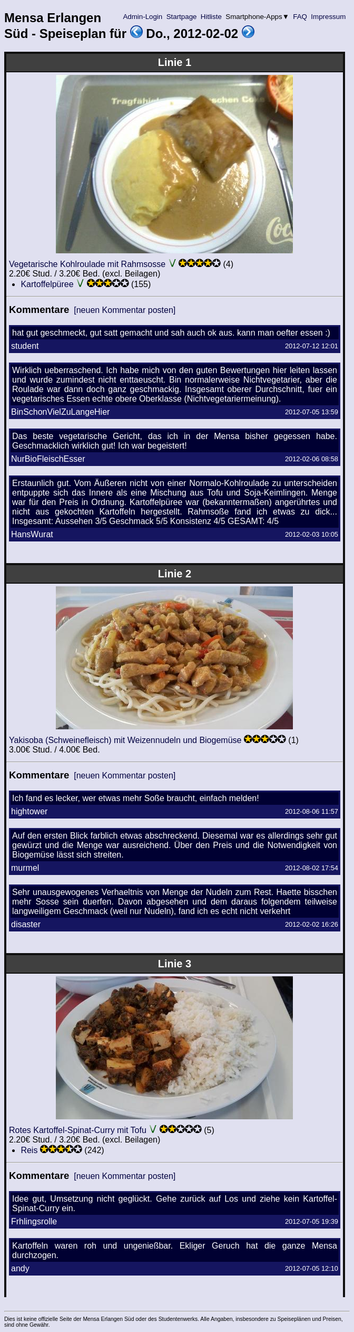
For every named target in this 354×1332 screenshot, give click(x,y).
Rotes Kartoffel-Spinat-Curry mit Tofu (77, 1130)
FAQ (300, 17)
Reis (29, 1150)
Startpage (181, 17)
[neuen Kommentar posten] (124, 310)
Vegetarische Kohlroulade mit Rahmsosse (87, 264)
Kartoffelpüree (47, 284)
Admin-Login (142, 17)
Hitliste (211, 17)
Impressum (328, 17)
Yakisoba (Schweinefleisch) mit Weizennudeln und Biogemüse (125, 740)
